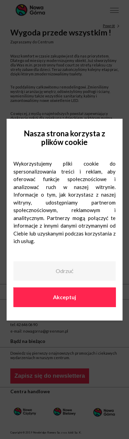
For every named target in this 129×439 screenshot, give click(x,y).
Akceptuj (64, 297)
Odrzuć (64, 271)
